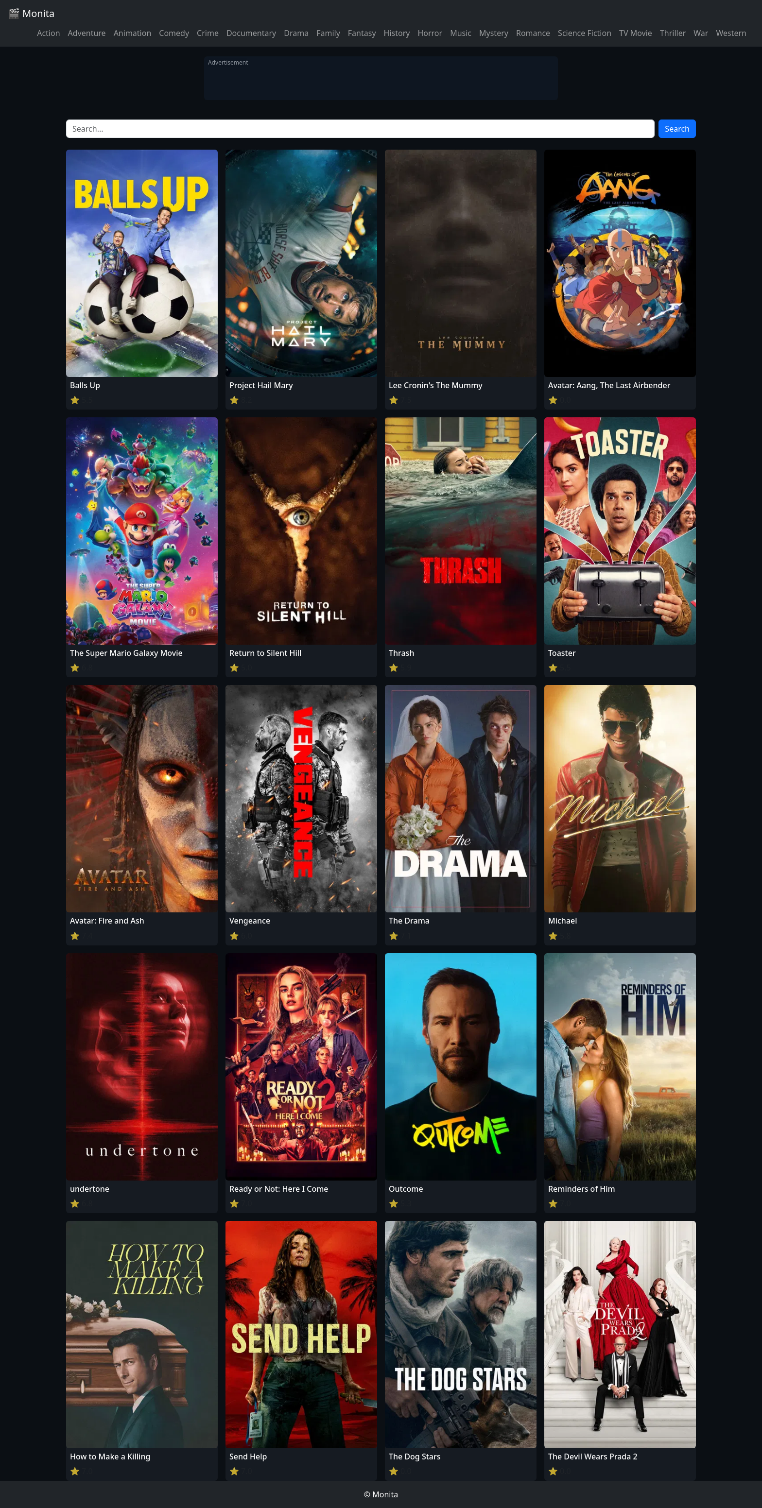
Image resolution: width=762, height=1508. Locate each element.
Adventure (87, 33)
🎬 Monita (31, 13)
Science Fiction (584, 33)
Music (460, 33)
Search (677, 128)
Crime (208, 33)
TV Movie (635, 33)
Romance (533, 33)
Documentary (251, 33)
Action (48, 33)
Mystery (493, 33)
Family (328, 33)
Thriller (673, 33)
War (700, 33)
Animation (133, 33)
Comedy (174, 33)
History (397, 33)
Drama (296, 33)
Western (731, 33)
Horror (429, 33)
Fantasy (362, 33)
